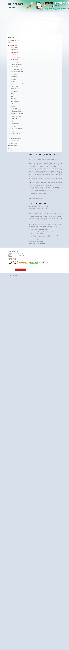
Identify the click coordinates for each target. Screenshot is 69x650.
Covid (12, 51)
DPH (12, 96)
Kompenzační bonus (17, 64)
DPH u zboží (13, 98)
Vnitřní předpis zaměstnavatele (21, 61)
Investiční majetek (15, 86)
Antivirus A (15, 56)
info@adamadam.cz (21, 255)
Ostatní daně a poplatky (16, 128)
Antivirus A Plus (16, 57)
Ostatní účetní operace (16, 116)
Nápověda (11, 43)
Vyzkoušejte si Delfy (13, 40)
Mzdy (12, 103)
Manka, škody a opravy (16, 111)
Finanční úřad (14, 130)
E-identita (13, 79)
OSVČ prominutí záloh (16, 78)
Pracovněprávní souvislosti (17, 71)
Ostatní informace (15, 136)
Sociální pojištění (14, 125)
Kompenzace (14, 52)
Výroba (12, 93)
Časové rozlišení (14, 115)
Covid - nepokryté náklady (18, 68)
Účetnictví (13, 131)
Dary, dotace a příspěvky (16, 110)
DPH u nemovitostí (15, 101)
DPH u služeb (14, 100)
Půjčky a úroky (14, 108)
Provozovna (13, 141)
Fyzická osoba (14, 143)
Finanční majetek (15, 88)
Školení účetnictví (15, 140)
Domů (10, 35)
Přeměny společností (15, 133)
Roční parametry (14, 49)
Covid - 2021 (15, 66)
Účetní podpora (12, 45)
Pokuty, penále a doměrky (17, 113)
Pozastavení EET (15, 76)
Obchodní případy (15, 91)
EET (11, 85)
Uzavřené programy (17, 69)
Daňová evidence (15, 135)
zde (41, 198)
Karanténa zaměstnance (17, 73)
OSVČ (12, 121)
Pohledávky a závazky (16, 95)
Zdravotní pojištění (15, 123)
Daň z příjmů (14, 126)
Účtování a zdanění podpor (17, 83)
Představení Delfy (13, 37)
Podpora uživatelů (13, 145)
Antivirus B (15, 59)
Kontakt (10, 151)
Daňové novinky (14, 47)
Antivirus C (15, 62)
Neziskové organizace (16, 138)
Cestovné (13, 105)
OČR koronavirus (15, 74)
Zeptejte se (20, 270)
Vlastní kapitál (14, 118)
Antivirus (14, 54)
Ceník (9, 148)
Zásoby (12, 90)
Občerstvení (13, 106)
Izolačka (13, 81)
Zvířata (12, 120)
